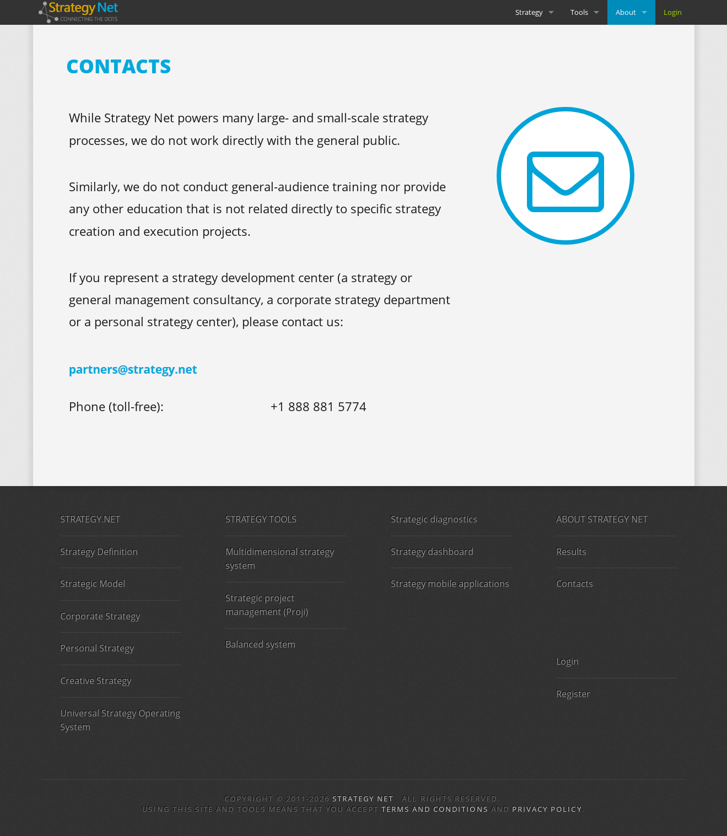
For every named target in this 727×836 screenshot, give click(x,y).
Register (573, 694)
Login (673, 12)
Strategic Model (92, 584)
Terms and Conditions (434, 809)
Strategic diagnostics (434, 519)
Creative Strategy (95, 681)
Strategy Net (363, 798)
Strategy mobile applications (450, 584)
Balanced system (260, 644)
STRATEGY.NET (90, 519)
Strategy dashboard (432, 552)
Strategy (529, 12)
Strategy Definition (99, 552)
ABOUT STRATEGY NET (602, 519)
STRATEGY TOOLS (261, 519)
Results (571, 552)
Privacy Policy (547, 809)
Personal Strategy (97, 648)
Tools (579, 12)
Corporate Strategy (100, 616)
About (626, 12)
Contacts (574, 584)
